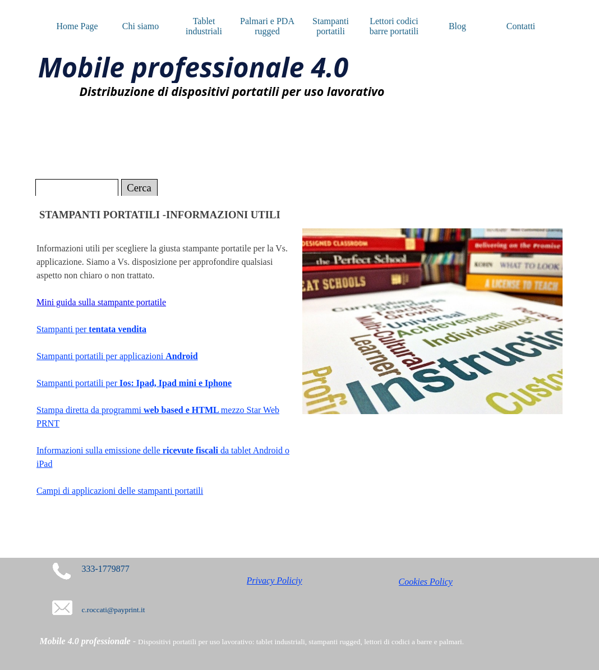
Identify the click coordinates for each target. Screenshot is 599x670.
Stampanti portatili (330, 26)
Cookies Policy (426, 581)
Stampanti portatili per (134, 383)
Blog (457, 26)
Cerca (139, 188)
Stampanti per (91, 329)
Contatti (521, 26)
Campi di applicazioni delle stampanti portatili (119, 490)
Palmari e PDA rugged (267, 26)
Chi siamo (140, 26)
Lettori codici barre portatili (394, 26)
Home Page (77, 26)
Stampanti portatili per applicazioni (117, 356)
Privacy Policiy (274, 580)
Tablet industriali (204, 26)
